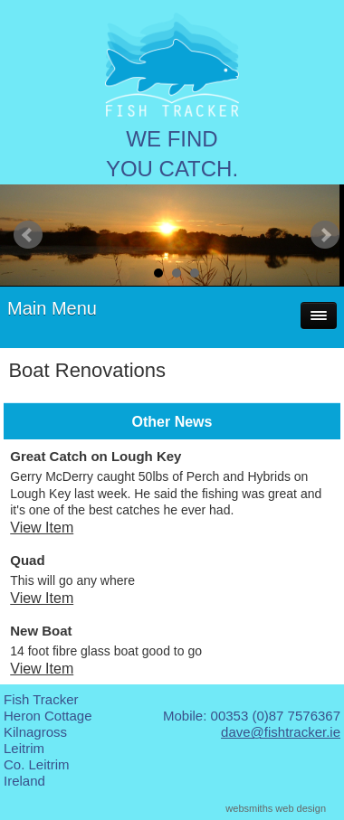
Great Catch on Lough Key (95, 456)
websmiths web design (275, 808)
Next (325, 235)
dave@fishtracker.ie (280, 732)
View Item (41, 527)
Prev (28, 235)
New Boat (41, 630)
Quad (27, 560)
